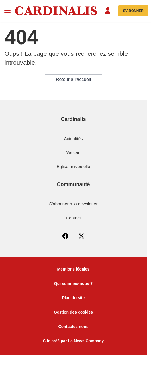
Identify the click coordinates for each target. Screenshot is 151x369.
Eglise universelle (73, 166)
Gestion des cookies (73, 312)
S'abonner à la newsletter (73, 203)
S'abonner (133, 11)
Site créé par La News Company (73, 341)
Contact (73, 217)
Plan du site (73, 297)
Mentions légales (73, 269)
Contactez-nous (73, 326)
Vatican (73, 152)
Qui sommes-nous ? (73, 283)
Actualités (73, 138)
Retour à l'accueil (73, 79)
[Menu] (7, 11)
